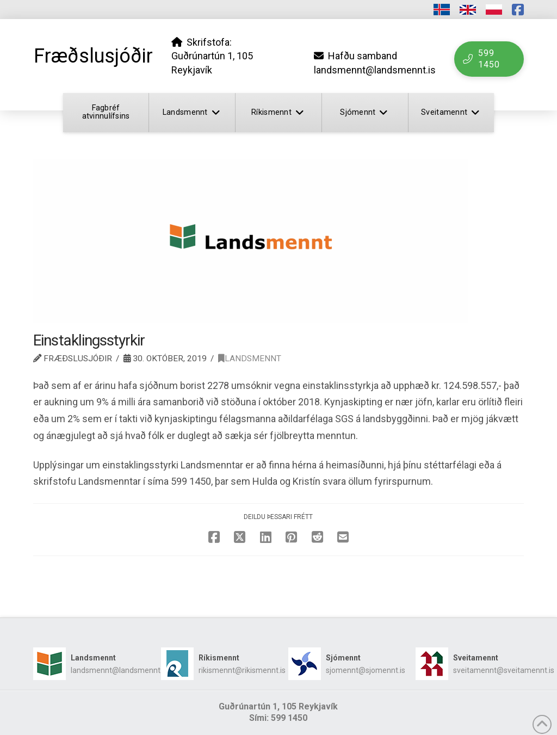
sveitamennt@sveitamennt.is (503, 670)
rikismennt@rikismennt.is (242, 670)
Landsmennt (249, 358)
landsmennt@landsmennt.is (119, 670)
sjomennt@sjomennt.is (365, 670)
